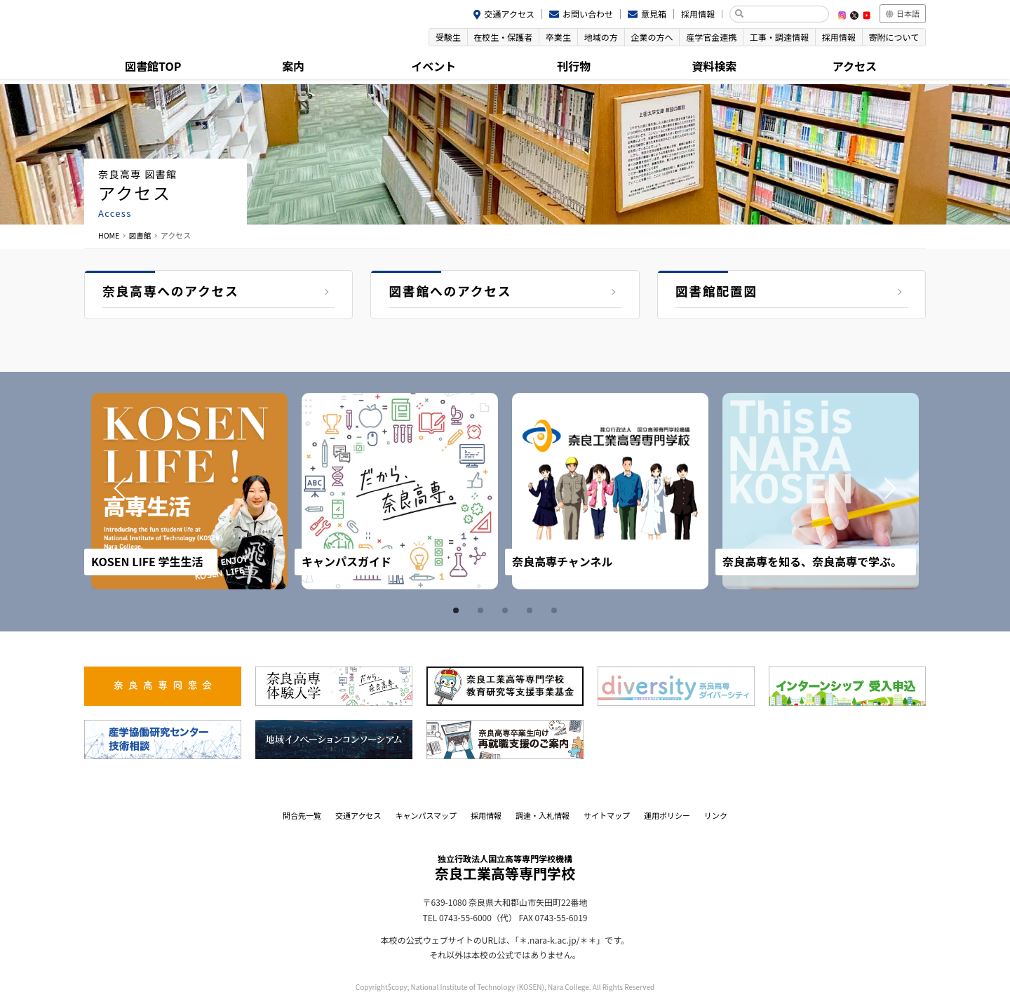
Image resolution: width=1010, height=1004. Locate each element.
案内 (294, 66)
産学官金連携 (705, 37)
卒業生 (547, 37)
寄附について (893, 37)
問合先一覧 (302, 815)
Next (889, 491)
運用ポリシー (667, 815)
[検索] (784, 14)
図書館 (141, 235)
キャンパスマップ (426, 815)
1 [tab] (458, 610)
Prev (120, 491)
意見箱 (653, 14)
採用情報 (698, 14)
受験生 (434, 37)
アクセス (855, 66)
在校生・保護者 (491, 37)
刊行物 (575, 66)
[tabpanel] (189, 491)
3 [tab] (507, 610)
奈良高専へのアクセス (171, 292)
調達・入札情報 (543, 815)
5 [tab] (556, 610)
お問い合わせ (588, 14)
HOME (109, 235)
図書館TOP (154, 66)
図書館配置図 (717, 292)
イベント (434, 66)
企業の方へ (645, 37)
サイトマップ (607, 815)
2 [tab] (483, 610)
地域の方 (592, 37)
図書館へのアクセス (451, 292)
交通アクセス (509, 14)
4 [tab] (532, 610)
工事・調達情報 (775, 37)
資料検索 (715, 66)
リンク (715, 815)
